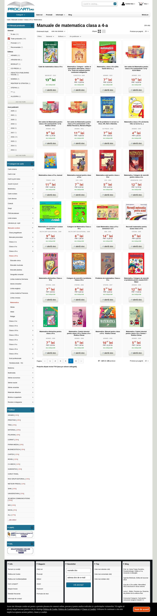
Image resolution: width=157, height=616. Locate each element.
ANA (105, 231)
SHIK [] (12, 489)
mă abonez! (78, 585)
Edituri (39, 579)
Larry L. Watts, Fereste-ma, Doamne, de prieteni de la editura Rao (136, 592)
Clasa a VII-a (13, 330)
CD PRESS (105, 128)
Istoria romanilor (15, 284)
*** (13, 92)
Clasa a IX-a (13, 340)
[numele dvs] (78, 570)
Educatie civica (15, 260)
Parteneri (40, 589)
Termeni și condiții (14, 569)
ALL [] (12, 515)
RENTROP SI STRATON (20, 83)
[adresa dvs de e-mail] (78, 577)
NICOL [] (12, 510)
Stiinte (12, 307)
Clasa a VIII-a (13, 335)
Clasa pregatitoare (15, 233)
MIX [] (12, 505)
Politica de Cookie (14, 574)
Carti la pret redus (14, 179)
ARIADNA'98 (134, 180)
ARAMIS (105, 75)
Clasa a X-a (13, 344)
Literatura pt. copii (14, 223)
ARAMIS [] (13, 415)
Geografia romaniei (17, 274)
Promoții (39, 574)
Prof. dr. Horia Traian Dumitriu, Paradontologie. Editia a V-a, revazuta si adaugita (133, 571)
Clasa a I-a (13, 242)
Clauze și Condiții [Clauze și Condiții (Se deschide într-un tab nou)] (89, 609)
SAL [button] (11, 544)
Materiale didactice (14, 392)
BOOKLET (16, 64)
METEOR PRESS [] (16, 484)
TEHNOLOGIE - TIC (16, 363)
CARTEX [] (13, 454)
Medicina (11, 368)
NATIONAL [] (14, 430)
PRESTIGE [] (14, 420)
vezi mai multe (21, 102)
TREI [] (12, 425)
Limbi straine (12, 218)
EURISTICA (77, 75)
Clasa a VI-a (13, 326)
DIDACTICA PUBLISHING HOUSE (20, 74)
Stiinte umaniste (13, 387)
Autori (39, 584)
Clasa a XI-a (13, 349)
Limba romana (15, 298)
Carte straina (12, 169)
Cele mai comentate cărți (103, 574)
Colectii (10, 203)
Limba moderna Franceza (19, 293)
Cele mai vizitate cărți (101, 579)
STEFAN (134, 231)
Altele (12, 312)
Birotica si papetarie (14, 397)
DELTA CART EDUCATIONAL (48, 231)
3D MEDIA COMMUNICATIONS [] (19, 499)
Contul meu (127, 3)
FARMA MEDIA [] (15, 444)
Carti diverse (12, 198)
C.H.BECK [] (14, 464)
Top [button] (97, 564)
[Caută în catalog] (115, 3)
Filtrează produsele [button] (17, 26)
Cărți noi (39, 569)
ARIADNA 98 (16, 60)
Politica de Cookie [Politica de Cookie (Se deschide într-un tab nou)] (50, 609)
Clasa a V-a (13, 321)
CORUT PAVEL (13, 474)
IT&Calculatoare (13, 213)
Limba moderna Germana (19, 279)
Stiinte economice (14, 378)
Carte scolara (12, 194)
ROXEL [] (13, 459)
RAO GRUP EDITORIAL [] (19, 479)
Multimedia (11, 373)
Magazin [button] (41, 564)
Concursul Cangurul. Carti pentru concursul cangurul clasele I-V (134, 599)
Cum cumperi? (13, 584)
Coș (143, 3)
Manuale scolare (14, 228)
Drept (10, 208)
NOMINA (15, 79)
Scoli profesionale (15, 358)
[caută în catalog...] (97, 3)
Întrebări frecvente (14, 594)
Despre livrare (13, 589)
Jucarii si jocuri (13, 184)
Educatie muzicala (16, 265)
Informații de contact (15, 599)
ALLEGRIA (16, 96)
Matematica (14, 302)
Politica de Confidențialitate (17, 579)
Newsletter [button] (71, 564)
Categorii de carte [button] (16, 164)
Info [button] (11, 564)
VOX (77, 180)
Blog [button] (127, 564)
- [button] (32, 25)
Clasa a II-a (13, 246)
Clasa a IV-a (13, 256)
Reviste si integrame (15, 402)
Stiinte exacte (12, 383)
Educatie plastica (16, 270)
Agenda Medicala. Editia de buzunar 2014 (135, 579)
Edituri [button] (12, 410)
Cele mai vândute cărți (102, 569)
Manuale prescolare (16, 237)
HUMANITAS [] (15, 469)
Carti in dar (12, 174)
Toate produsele (18, 39)
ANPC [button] (11, 528)
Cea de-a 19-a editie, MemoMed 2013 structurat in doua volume (134, 585)
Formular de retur (43, 594)
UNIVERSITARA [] (16, 493)
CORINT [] (13, 440)
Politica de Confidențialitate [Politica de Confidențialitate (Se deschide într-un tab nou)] (69, 609)
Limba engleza (15, 288)
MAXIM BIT (48, 75)
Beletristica (12, 189)
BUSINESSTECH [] (16, 449)
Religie (12, 316)
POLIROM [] (14, 435)
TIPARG (48, 180)
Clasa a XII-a (13, 354)
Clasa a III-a (13, 251)
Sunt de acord (141, 609)
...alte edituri (12, 520)
